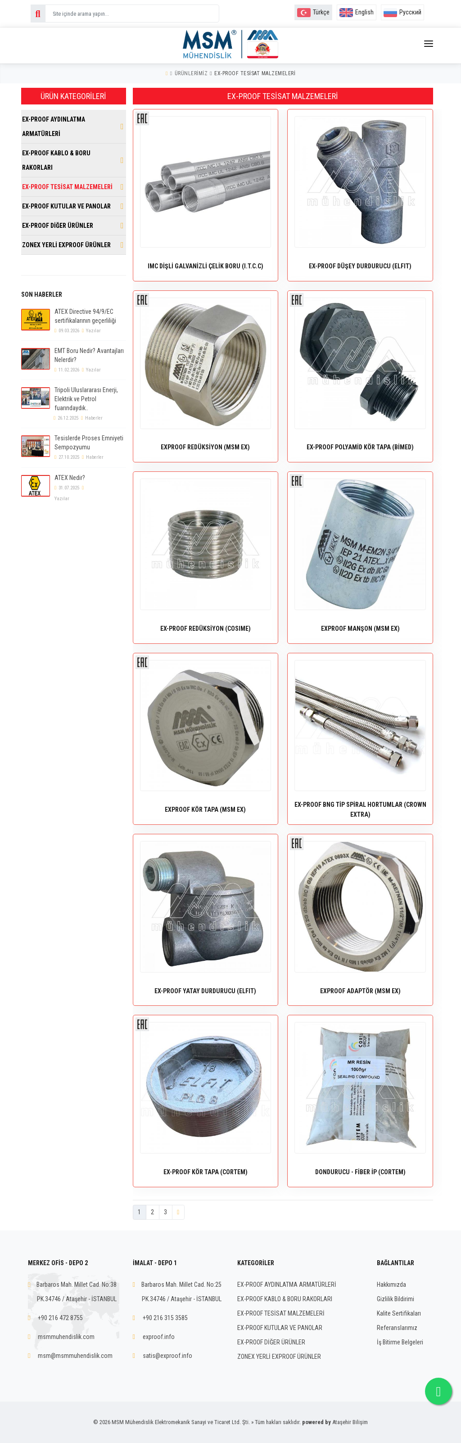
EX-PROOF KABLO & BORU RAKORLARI (56, 160)
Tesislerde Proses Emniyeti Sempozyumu (88, 442)
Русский (402, 12)
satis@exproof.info (167, 1355)
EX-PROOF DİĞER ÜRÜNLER (57, 225)
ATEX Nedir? (69, 477)
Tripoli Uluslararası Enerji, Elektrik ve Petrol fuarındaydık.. (86, 399)
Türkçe (313, 12)
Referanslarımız (397, 1327)
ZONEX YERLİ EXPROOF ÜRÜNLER (66, 245)
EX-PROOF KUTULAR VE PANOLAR (66, 206)
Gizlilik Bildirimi (395, 1299)
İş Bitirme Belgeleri (400, 1342)
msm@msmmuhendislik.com (75, 1355)
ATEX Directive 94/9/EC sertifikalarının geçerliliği (85, 316)
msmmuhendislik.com (66, 1336)
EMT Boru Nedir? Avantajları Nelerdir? (89, 355)
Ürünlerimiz (191, 73)
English (356, 12)
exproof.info (159, 1336)
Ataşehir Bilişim (350, 1422)
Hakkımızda (391, 1284)
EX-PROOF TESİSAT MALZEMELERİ (254, 73)
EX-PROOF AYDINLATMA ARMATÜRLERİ (53, 126)
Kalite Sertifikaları (399, 1313)
